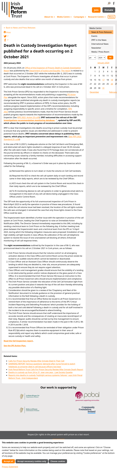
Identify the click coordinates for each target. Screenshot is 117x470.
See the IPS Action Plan (15, 345)
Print (7, 32)
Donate (108, 10)
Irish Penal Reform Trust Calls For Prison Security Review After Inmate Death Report (45, 369)
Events (94, 36)
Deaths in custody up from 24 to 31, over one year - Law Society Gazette (40, 372)
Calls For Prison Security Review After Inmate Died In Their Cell (36, 361)
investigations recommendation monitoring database (30, 120)
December (94, 92)
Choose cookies (57, 461)
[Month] (92, 57)
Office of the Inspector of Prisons (39, 67)
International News (99, 44)
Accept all (8, 461)
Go (110, 57)
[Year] (101, 57)
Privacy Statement (10, 466)
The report (66, 70)
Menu (111, 17)
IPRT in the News (98, 40)
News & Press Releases (101, 32)
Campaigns (80, 17)
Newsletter (96, 48)
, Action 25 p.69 (28, 117)
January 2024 (103, 62)
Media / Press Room (100, 51)
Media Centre (64, 17)
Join (96, 10)
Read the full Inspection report (18, 341)
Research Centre (97, 17)
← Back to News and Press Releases (19, 27)
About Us (49, 17)
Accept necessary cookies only (31, 461)
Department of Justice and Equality (44, 70)
